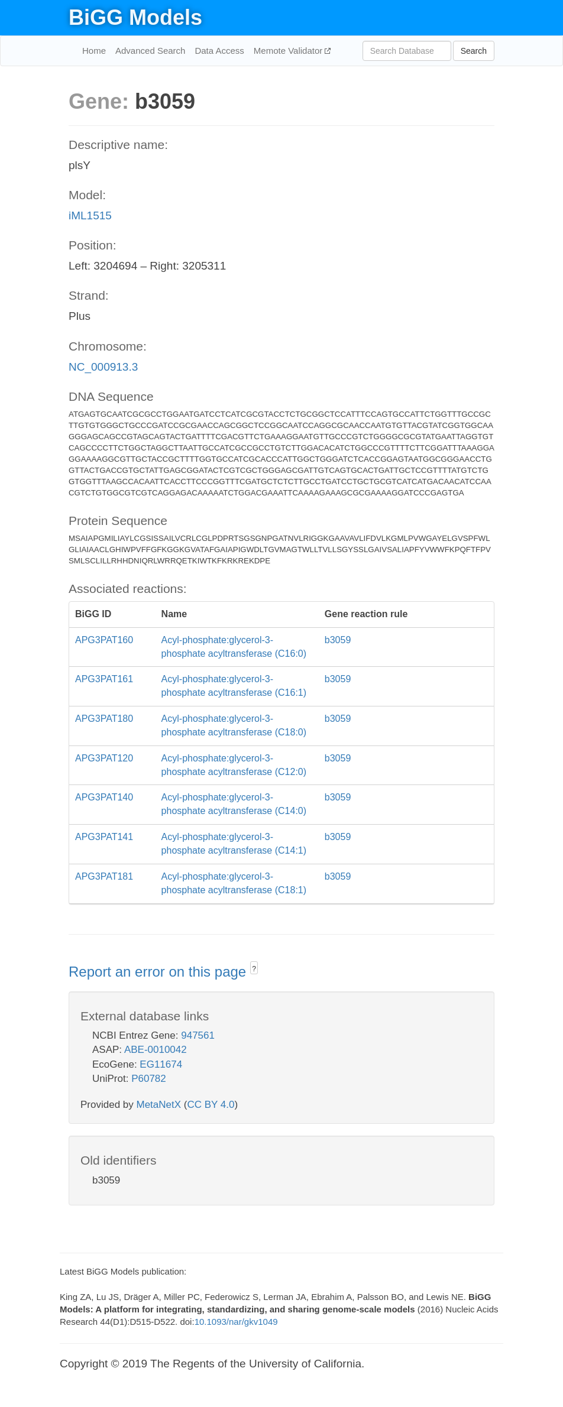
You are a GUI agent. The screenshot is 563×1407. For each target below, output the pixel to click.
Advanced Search (150, 51)
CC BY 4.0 (210, 1104)
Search (474, 51)
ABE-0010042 (155, 1049)
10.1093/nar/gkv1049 (236, 1322)
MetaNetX (159, 1104)
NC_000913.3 (103, 367)
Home (94, 51)
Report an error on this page (159, 972)
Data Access (219, 51)
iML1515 (90, 215)
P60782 (148, 1078)
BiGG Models (135, 17)
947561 (198, 1035)
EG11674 (161, 1064)
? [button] (254, 969)
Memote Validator (289, 51)
